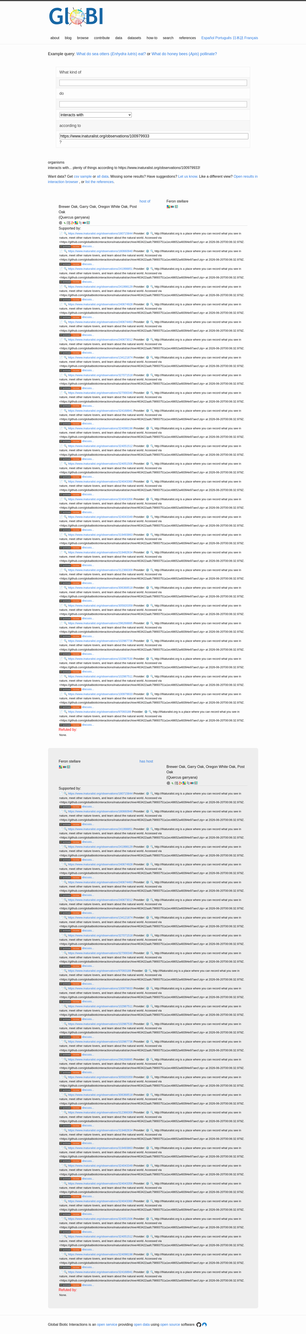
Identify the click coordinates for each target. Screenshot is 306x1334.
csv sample (83, 176)
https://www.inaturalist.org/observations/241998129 (100, 286)
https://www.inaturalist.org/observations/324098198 (100, 428)
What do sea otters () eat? (111, 54)
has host (146, 761)
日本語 (238, 38)
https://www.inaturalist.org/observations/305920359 (100, 605)
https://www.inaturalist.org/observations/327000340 (100, 392)
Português (223, 38)
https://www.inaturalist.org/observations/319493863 (100, 534)
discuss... (88, 246)
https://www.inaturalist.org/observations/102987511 (100, 676)
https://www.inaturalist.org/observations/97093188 (100, 711)
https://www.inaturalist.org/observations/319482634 (100, 552)
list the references (99, 182)
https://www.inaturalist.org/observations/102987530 (100, 658)
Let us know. (188, 176)
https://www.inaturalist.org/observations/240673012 (100, 339)
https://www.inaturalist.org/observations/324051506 (100, 463)
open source (170, 1324)
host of (144, 201)
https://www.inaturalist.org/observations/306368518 (100, 587)
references (187, 38)
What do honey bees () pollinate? (184, 54)
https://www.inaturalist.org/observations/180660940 (100, 251)
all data (103, 176)
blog (68, 38)
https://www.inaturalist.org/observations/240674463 (100, 322)
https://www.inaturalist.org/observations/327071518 (100, 375)
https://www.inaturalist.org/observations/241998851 (100, 268)
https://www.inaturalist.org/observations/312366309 (100, 570)
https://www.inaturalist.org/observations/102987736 (100, 641)
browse (83, 38)
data (118, 38)
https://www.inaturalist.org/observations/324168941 (100, 410)
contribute (102, 38)
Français (251, 38)
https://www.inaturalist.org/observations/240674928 (100, 304)
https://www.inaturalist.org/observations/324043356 (100, 499)
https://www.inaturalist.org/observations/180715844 (100, 233)
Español (207, 38)
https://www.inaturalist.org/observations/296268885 (100, 623)
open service (107, 1324)
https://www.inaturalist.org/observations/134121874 (100, 357)
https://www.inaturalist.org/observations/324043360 (100, 481)
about (55, 38)
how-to (152, 38)
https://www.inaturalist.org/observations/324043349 (100, 516)
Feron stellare (177, 201)
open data (142, 1324)
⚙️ (147, 233)
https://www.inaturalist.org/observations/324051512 (100, 446)
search (168, 38)
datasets (134, 38)
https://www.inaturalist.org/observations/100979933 (100, 694)
